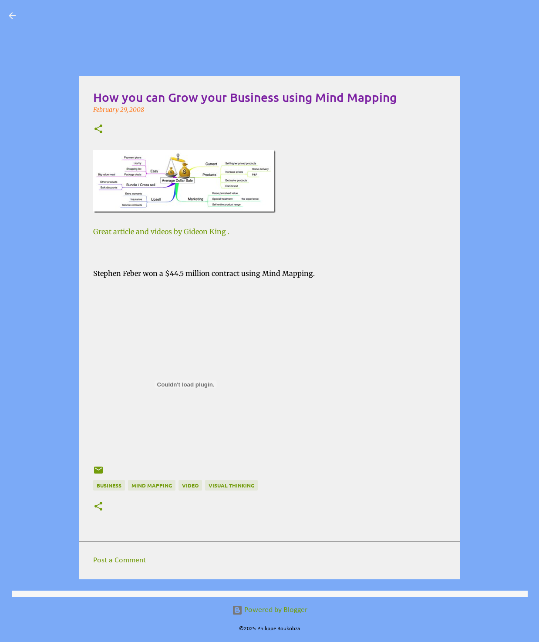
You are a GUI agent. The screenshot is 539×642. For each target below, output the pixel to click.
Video (190, 485)
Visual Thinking (231, 485)
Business (109, 485)
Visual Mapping (74, 15)
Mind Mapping (151, 485)
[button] (98, 130)
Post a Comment (119, 560)
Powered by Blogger (269, 610)
